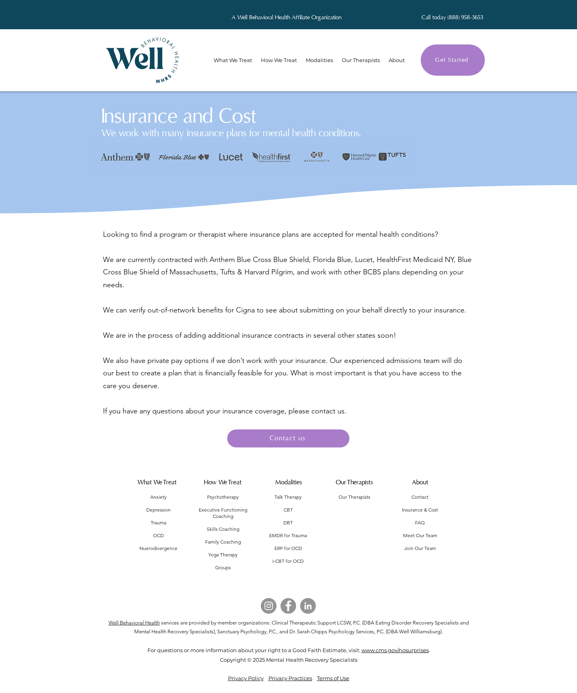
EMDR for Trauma (288, 535)
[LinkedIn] (308, 606)
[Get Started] (453, 60)
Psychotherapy (223, 497)
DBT (288, 523)
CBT (288, 510)
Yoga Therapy (223, 555)
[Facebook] (288, 606)
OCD (158, 535)
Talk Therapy (288, 497)
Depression (158, 510)
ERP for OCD (288, 548)
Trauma (158, 523)
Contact (420, 497)
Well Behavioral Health (134, 623)
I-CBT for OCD (288, 561)
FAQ (420, 523)
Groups (223, 567)
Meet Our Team (420, 535)
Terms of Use (333, 678)
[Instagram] (268, 606)
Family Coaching (223, 542)
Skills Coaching (223, 529)
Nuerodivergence (158, 548)
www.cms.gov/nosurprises (395, 650)
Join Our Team (420, 548)
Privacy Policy (246, 678)
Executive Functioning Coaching (223, 513)
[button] (396, 60)
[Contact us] (288, 438)
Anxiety (158, 497)
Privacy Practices (290, 678)
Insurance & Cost (420, 510)
